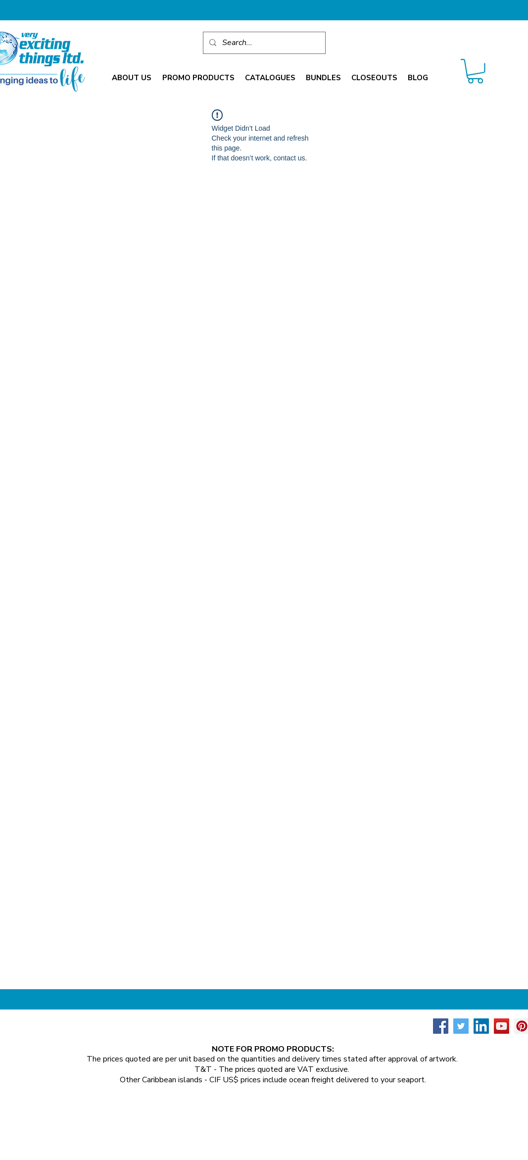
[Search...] (263, 42)
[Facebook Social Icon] (440, 1026)
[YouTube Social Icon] (501, 1026)
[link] (475, 71)
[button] (131, 78)
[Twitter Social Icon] (461, 1026)
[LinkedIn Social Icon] (481, 1026)
